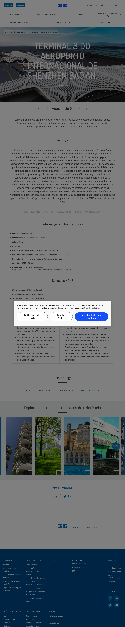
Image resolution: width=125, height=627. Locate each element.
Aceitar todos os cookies (91, 317)
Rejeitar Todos (61, 317)
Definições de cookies (32, 317)
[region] (62, 313)
